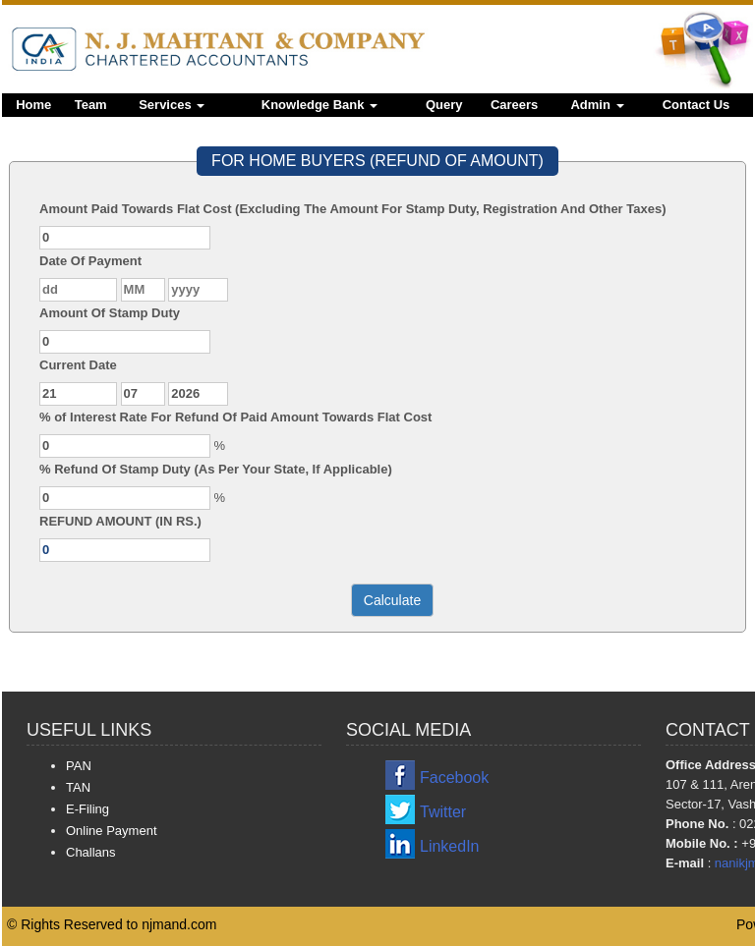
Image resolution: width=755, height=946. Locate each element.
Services (171, 104)
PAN (78, 765)
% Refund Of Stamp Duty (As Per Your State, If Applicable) (215, 469)
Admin (596, 104)
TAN (78, 787)
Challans (91, 852)
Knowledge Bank (319, 104)
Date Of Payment (90, 260)
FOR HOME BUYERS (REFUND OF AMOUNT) (377, 160)
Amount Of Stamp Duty (109, 313)
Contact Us (696, 104)
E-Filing (87, 809)
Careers (514, 104)
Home (33, 104)
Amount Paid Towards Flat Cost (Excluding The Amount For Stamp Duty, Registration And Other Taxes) (353, 208)
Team (91, 104)
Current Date (78, 365)
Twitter (443, 812)
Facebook (454, 777)
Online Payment (111, 830)
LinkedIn (450, 846)
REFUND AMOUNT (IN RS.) (120, 521)
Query (444, 104)
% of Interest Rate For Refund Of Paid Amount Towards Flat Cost (235, 417)
